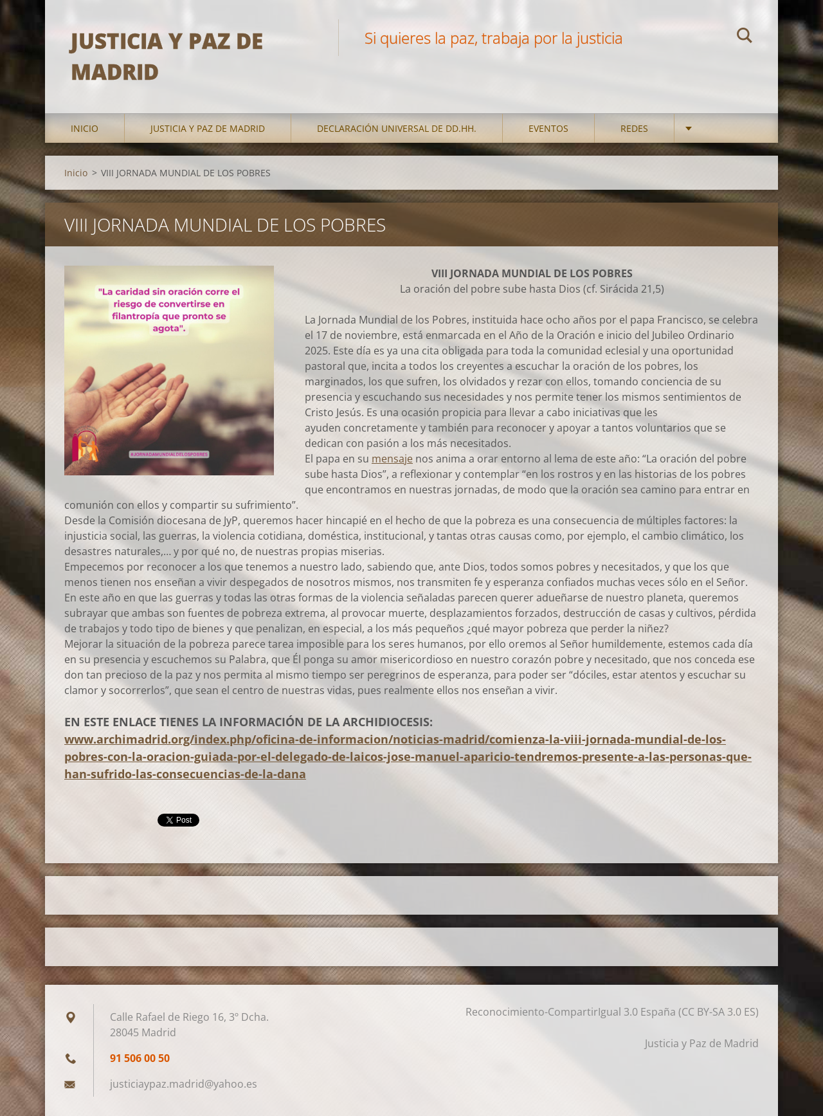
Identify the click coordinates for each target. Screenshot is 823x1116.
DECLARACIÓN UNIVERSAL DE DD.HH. (396, 128)
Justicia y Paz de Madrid (207, 128)
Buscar (744, 37)
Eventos (548, 128)
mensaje (392, 459)
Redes (634, 128)
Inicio (84, 128)
